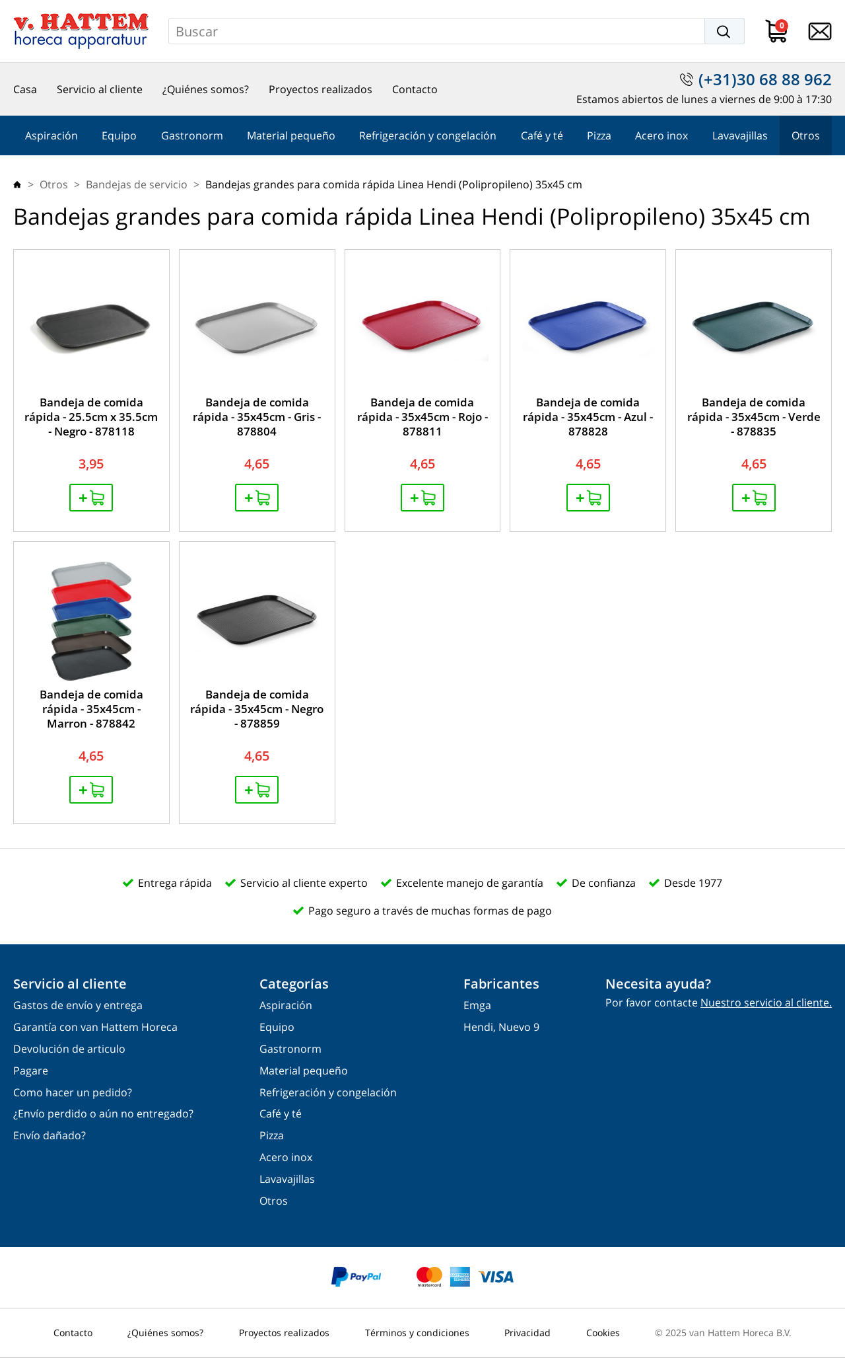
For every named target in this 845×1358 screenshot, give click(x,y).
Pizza (599, 135)
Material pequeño (291, 135)
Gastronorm (192, 135)
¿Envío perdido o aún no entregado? (103, 1114)
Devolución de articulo (69, 1049)
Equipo (119, 135)
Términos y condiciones (417, 1332)
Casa (25, 89)
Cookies (603, 1332)
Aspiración (51, 135)
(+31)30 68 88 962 (765, 79)
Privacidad (527, 1332)
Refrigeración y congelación (427, 135)
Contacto (415, 89)
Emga (477, 1005)
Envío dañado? (49, 1136)
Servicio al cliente (100, 89)
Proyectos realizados (320, 89)
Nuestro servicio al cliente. (766, 1002)
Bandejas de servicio (136, 184)
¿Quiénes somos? (205, 89)
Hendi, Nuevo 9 (501, 1027)
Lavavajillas (740, 135)
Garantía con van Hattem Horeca (95, 1027)
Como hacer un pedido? (72, 1093)
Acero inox (661, 135)
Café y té (542, 135)
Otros (806, 135)
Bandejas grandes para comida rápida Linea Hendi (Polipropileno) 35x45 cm (393, 184)
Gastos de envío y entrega (78, 1005)
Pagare (30, 1071)
